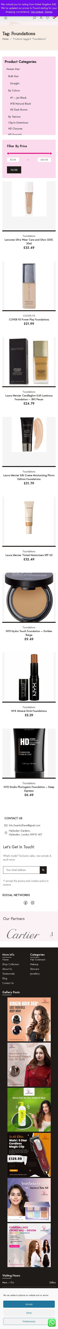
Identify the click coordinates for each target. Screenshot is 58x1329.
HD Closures (15, 128)
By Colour (14, 90)
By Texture (14, 117)
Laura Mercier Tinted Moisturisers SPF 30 (29, 555)
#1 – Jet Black (18, 98)
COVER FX (29, 316)
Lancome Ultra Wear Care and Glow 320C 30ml (29, 241)
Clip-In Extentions (18, 122)
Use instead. (37, 12)
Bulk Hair (13, 76)
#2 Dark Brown (19, 109)
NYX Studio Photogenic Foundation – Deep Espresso (29, 789)
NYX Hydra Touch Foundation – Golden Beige (29, 633)
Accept (29, 1304)
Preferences (29, 1321)
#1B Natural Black (20, 103)
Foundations (29, 236)
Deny (29, 1312)
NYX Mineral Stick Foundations (29, 711)
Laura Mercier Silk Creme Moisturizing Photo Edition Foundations (28, 477)
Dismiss (49, 12)
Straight (14, 83)
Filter (14, 169)
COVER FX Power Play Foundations (29, 319)
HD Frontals (15, 134)
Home (5, 39)
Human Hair (13, 69)
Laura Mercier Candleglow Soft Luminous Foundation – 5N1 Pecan (28, 397)
